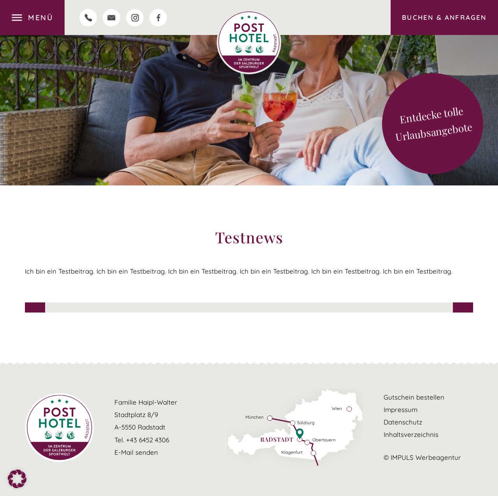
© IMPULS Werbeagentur (422, 457)
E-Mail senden (136, 452)
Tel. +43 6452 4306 (141, 440)
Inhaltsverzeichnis (411, 434)
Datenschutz (403, 422)
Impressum (400, 409)
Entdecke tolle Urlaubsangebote (434, 124)
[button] (17, 479)
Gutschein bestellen (414, 397)
